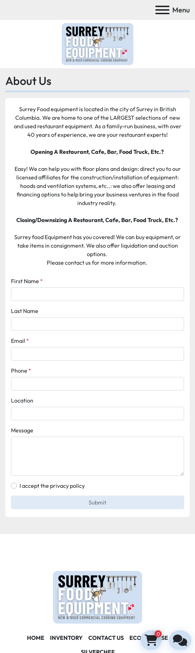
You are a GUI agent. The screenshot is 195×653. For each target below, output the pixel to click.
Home (35, 637)
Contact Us (106, 637)
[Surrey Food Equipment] (97, 596)
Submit (97, 502)
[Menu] (162, 10)
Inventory (66, 637)
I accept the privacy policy (52, 485)
